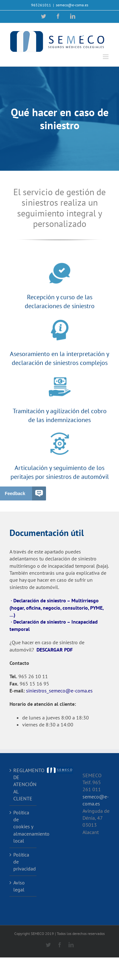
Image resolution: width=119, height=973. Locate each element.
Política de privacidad (23, 861)
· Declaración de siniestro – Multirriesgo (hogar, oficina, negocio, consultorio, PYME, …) (56, 607)
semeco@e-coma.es (72, 5)
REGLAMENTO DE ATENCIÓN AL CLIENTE (23, 784)
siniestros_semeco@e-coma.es (59, 690)
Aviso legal (19, 886)
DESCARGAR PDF (54, 649)
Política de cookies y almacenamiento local (23, 826)
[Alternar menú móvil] (106, 56)
